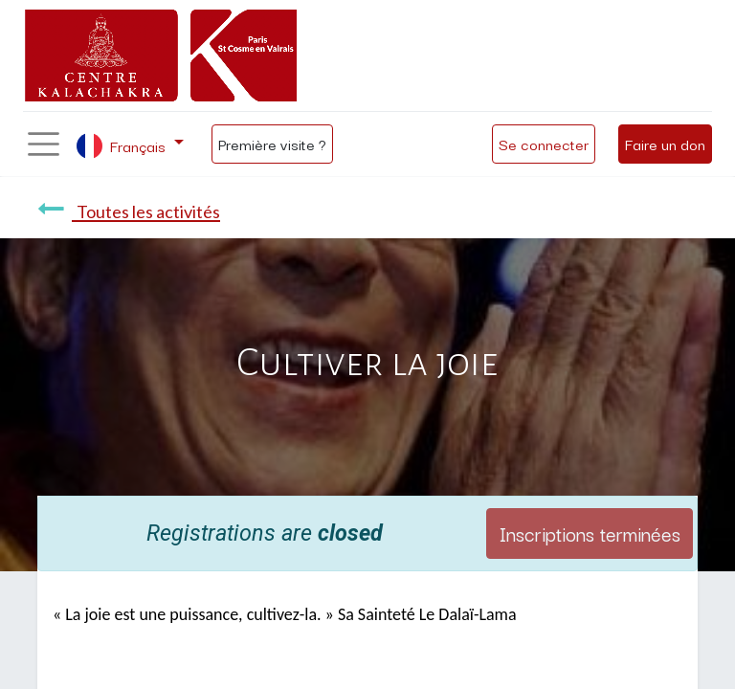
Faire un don (665, 143)
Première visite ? (272, 143)
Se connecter (544, 143)
